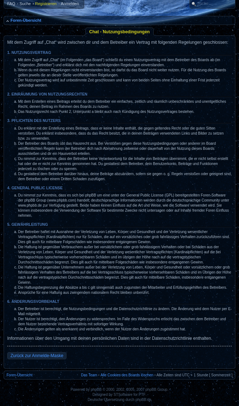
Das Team (89, 375)
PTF (142, 395)
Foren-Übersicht (25, 20)
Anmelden (70, 3)
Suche (25, 3)
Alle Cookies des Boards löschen (127, 375)
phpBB (96, 390)
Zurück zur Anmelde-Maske (36, 355)
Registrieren (45, 3)
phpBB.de (143, 400)
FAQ (11, 3)
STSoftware (123, 395)
